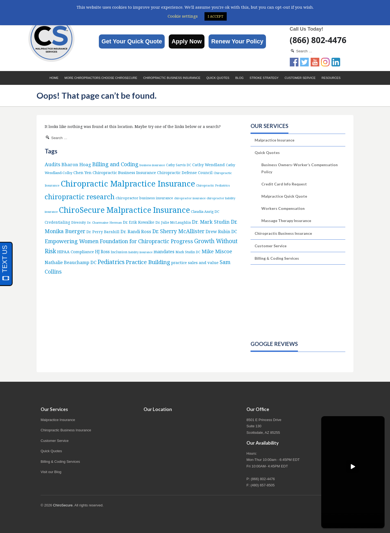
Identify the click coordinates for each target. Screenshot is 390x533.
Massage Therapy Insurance (286, 220)
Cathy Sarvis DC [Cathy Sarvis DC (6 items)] (178, 165)
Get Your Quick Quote (132, 41)
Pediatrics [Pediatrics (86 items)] (111, 262)
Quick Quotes (217, 77)
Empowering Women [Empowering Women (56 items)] (72, 241)
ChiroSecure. (63, 505)
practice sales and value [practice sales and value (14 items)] (195, 262)
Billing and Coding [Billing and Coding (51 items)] (115, 164)
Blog (239, 77)
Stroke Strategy (264, 77)
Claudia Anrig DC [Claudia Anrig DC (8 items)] (205, 211)
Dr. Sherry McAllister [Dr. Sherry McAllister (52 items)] (178, 231)
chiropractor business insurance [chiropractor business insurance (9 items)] (144, 197)
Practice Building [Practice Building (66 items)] (148, 262)
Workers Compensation (283, 208)
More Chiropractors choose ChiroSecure (100, 77)
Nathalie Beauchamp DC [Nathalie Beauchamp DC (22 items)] (70, 262)
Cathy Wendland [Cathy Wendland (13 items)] (208, 164)
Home (54, 77)
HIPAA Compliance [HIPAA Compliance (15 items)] (75, 251)
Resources (330, 77)
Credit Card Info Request (284, 184)
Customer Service (300, 77)
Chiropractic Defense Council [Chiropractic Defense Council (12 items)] (185, 172)
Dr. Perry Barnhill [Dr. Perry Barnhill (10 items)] (102, 231)
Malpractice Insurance (274, 140)
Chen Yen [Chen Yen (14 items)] (82, 172)
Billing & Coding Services (277, 258)
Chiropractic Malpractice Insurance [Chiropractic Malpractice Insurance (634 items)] (128, 183)
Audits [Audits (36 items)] (52, 164)
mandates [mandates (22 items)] (164, 251)
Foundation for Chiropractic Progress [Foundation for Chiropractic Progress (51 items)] (146, 241)
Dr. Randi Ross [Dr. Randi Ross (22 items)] (136, 231)
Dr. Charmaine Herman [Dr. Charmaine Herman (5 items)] (104, 222)
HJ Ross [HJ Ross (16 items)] (102, 252)
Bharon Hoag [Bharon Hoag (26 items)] (76, 164)
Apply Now (186, 41)
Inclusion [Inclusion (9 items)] (119, 251)
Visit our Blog (51, 472)
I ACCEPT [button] (215, 16)
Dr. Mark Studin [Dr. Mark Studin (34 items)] (211, 222)
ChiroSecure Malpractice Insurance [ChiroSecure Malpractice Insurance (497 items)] (124, 210)
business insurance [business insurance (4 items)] (152, 165)
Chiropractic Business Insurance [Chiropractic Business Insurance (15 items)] (124, 172)
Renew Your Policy (237, 41)
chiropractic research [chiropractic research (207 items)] (80, 196)
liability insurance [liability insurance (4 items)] (140, 252)
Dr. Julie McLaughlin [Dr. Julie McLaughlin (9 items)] (173, 222)
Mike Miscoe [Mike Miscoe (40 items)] (217, 251)
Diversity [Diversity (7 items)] (78, 222)
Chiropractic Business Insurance (171, 77)
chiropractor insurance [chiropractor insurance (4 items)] (190, 198)
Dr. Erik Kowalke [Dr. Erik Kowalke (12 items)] (138, 222)
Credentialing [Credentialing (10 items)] (57, 222)
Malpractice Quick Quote (284, 196)
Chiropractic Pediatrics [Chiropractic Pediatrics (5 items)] (213, 185)
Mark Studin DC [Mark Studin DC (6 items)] (188, 252)
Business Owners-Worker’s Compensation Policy (299, 168)
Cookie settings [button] (183, 16)
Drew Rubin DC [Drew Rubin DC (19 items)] (221, 232)
